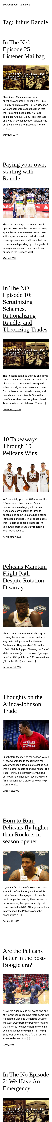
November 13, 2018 (12, 667)
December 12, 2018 (12, 409)
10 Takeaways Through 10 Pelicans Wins (20, 446)
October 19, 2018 (11, 791)
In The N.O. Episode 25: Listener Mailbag (24, 49)
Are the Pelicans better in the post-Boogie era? (24, 958)
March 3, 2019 (9, 258)
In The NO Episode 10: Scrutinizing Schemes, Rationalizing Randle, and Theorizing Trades (25, 309)
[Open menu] (47, 4)
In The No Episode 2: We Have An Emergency (26, 1081)
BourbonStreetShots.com (16, 4)
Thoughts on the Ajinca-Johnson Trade (22, 704)
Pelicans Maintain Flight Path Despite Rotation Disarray (25, 577)
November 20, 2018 (12, 537)
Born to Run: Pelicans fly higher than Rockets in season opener (26, 831)
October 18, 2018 (11, 921)
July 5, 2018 (8, 1044)
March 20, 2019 (10, 135)
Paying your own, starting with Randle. (24, 171)
